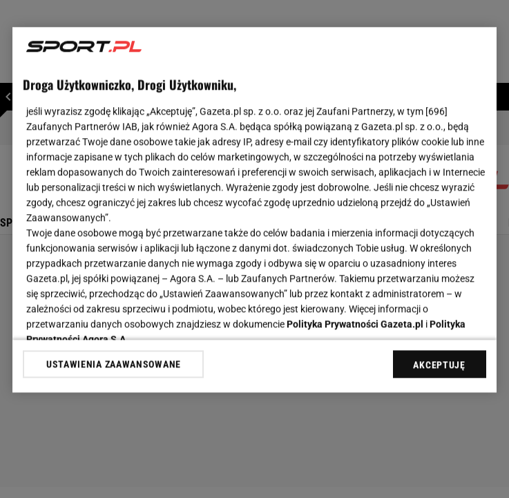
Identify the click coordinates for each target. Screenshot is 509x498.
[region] (254, 209)
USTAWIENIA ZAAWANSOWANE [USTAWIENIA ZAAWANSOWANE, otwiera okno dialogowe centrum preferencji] (113, 364)
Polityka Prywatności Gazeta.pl (355, 323)
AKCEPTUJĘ (439, 364)
